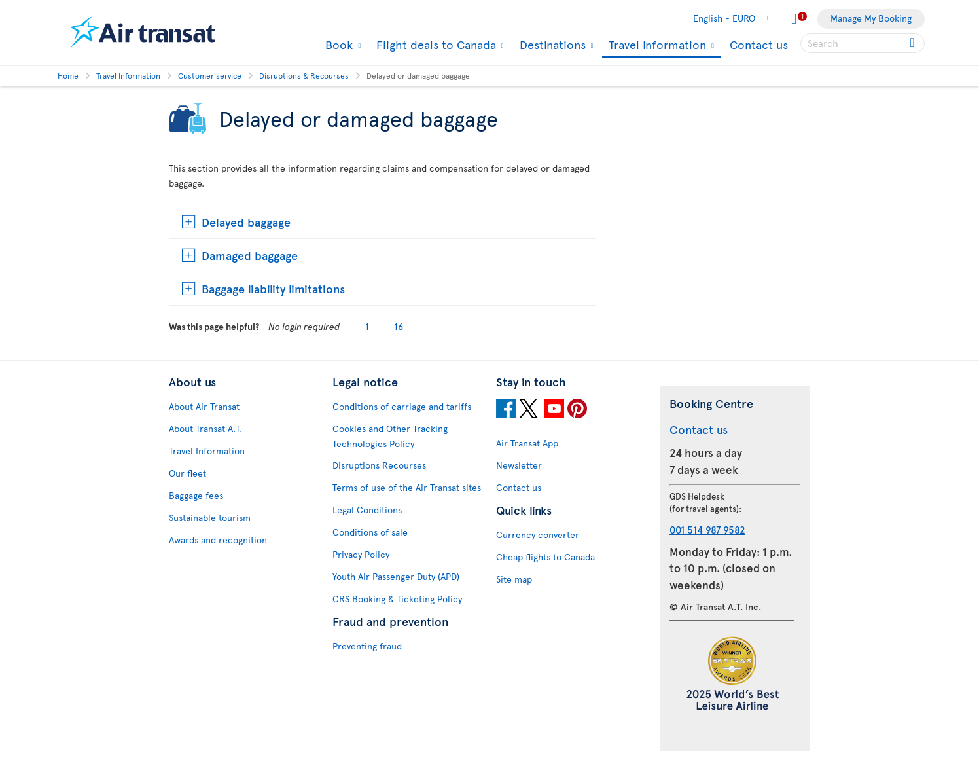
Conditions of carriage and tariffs (401, 406)
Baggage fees (196, 495)
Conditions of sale (370, 532)
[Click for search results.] (913, 43)
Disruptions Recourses (379, 465)
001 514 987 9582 (707, 529)
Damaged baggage (250, 255)
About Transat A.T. (205, 428)
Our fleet (187, 473)
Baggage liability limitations (273, 288)
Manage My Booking (871, 18)
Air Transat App (527, 443)
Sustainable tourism (210, 517)
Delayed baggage (246, 221)
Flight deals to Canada (434, 44)
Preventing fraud (367, 646)
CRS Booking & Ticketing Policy (397, 598)
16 (398, 326)
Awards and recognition (218, 540)
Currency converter (537, 534)
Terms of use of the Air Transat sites (406, 487)
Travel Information (655, 45)
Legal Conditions (367, 509)
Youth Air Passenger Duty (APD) (395, 576)
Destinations (551, 44)
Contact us (759, 44)
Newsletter (519, 465)
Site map (514, 579)
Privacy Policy (360, 554)
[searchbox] (862, 43)
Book (337, 44)
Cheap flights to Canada (545, 557)
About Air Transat (204, 406)
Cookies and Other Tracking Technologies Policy (390, 436)
